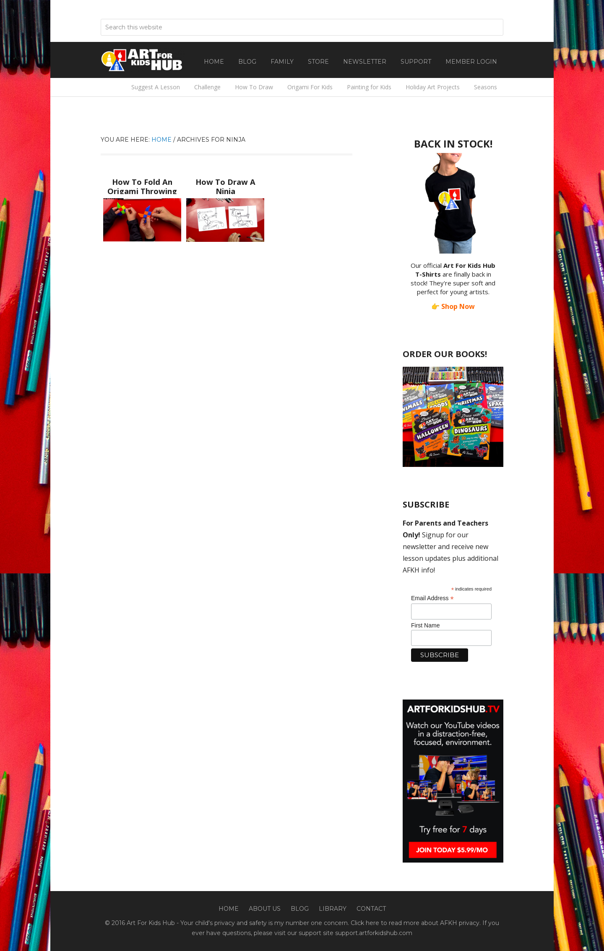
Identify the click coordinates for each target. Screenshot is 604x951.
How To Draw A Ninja (225, 181)
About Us (265, 908)
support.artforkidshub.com (373, 933)
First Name (425, 625)
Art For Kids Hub (143, 60)
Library (332, 908)
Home (229, 908)
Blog (300, 908)
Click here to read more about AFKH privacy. (416, 923)
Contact (371, 908)
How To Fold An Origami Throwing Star (142, 189)
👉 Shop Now (453, 306)
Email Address (432, 598)
